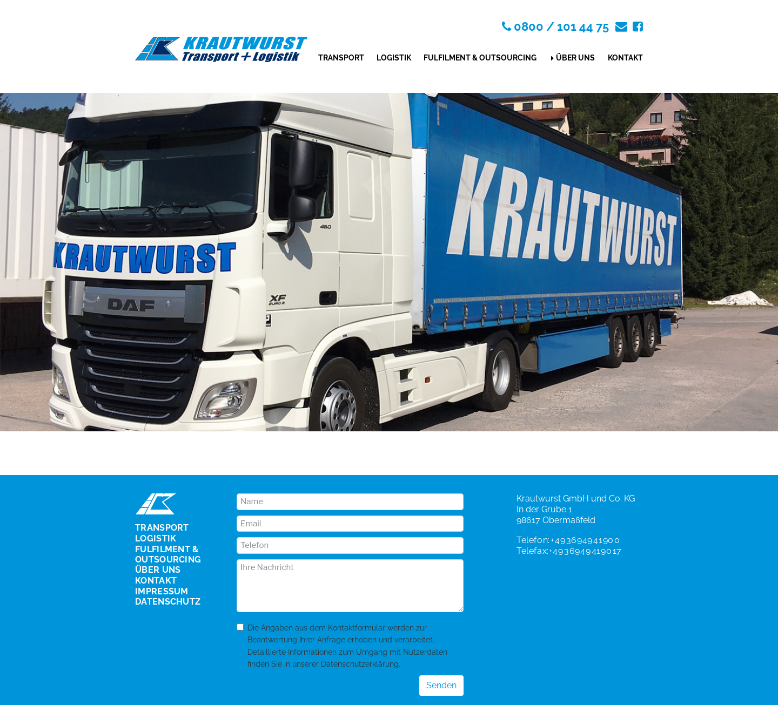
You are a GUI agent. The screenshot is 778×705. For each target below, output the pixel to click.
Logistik (394, 57)
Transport (341, 57)
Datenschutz (167, 602)
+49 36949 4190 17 (585, 551)
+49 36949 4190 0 (585, 540)
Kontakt (625, 57)
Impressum (162, 591)
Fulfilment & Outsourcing (480, 57)
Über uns (575, 57)
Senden (441, 685)
